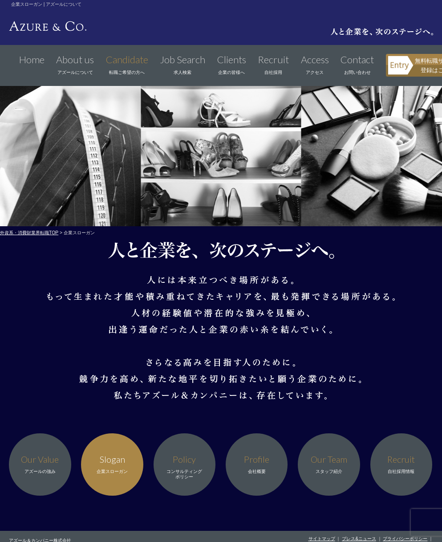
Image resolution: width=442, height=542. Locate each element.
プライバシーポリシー (405, 538)
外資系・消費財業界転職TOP (29, 232)
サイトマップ (321, 538)
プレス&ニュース (359, 538)
